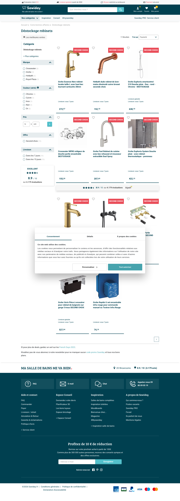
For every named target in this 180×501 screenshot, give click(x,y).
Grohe (30, 72)
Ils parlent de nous (134, 416)
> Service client (27, 429)
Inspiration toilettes (99, 404)
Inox (29, 101)
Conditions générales (50, 486)
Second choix (33, 141)
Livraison (27, 149)
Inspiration (46, 18)
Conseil (56, 18)
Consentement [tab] (53, 236)
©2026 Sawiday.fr (30, 486)
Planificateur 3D (63, 404)
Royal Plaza (32, 79)
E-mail (66, 384)
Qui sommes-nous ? (134, 400)
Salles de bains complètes (102, 400)
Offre (25, 135)
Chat (101, 384)
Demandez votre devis (66, 400)
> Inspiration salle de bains (102, 426)
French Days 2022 (67, 347)
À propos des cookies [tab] (126, 236)
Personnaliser (89, 267)
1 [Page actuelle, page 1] (156, 339)
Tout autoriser (125, 267)
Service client (153, 18)
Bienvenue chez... (98, 412)
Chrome (30, 94)
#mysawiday (67, 18)
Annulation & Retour (30, 416)
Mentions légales (133, 420)
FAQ (30, 384)
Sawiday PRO (140, 18)
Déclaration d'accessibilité (54, 489)
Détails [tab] (90, 236)
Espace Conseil (64, 394)
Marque (26, 62)
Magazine (95, 416)
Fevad (128, 412)
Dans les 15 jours (35, 159)
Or (28, 108)
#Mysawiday (96, 420)
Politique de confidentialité (74, 486)
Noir (29, 104)
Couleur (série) (31, 88)
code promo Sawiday (95, 352)
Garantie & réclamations (31, 420)
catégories (31, 56)
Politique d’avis (27, 424)
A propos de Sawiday (137, 394)
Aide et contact (29, 394)
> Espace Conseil (63, 418)
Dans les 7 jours (34, 155)
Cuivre (30, 97)
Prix (24, 117)
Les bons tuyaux (63, 408)
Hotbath (31, 75)
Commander (26, 404)
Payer (23, 408)
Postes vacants (132, 404)
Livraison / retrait (28, 412)
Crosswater (32, 68)
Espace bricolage (63, 412)
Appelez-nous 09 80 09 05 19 (141, 384)
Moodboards (96, 408)
